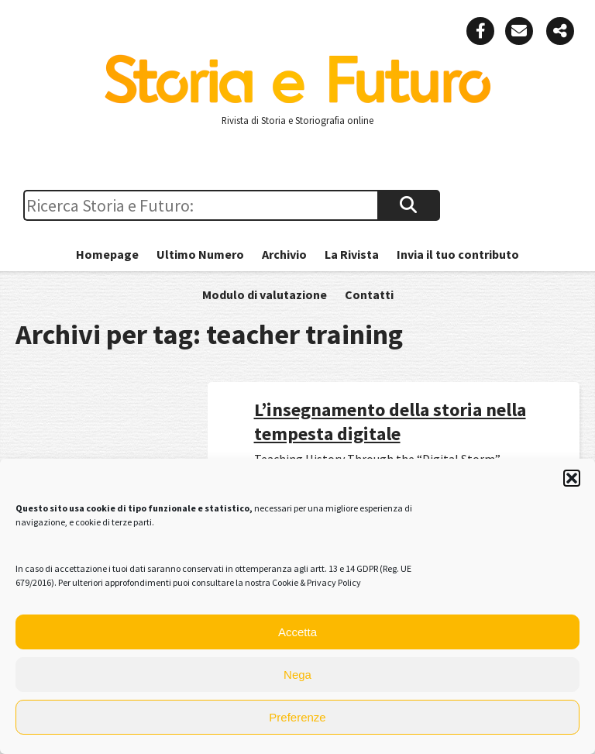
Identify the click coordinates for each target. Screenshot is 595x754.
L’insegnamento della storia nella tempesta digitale (390, 422)
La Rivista (352, 254)
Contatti (369, 294)
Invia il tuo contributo (458, 254)
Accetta (297, 632)
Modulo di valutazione (264, 294)
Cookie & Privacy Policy (316, 582)
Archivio (284, 254)
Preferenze (297, 717)
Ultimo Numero (200, 254)
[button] (572, 478)
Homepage (107, 254)
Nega (297, 674)
